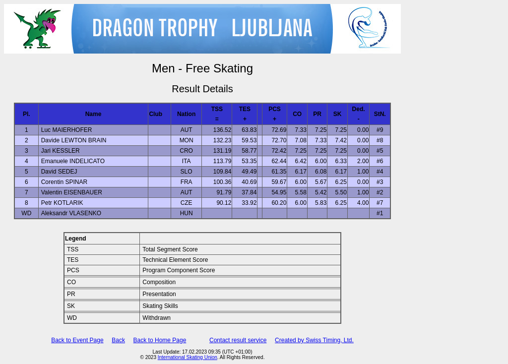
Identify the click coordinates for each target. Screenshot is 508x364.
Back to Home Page (160, 340)
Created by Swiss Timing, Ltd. (314, 340)
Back (118, 340)
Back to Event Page (77, 340)
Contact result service (237, 340)
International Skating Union (187, 357)
